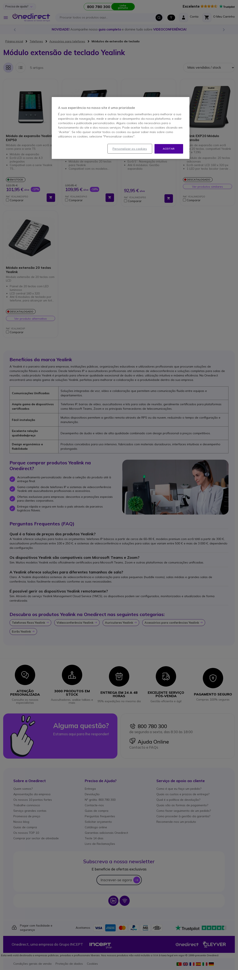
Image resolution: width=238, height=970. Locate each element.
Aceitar (169, 148)
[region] (120, 128)
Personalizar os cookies (130, 148)
